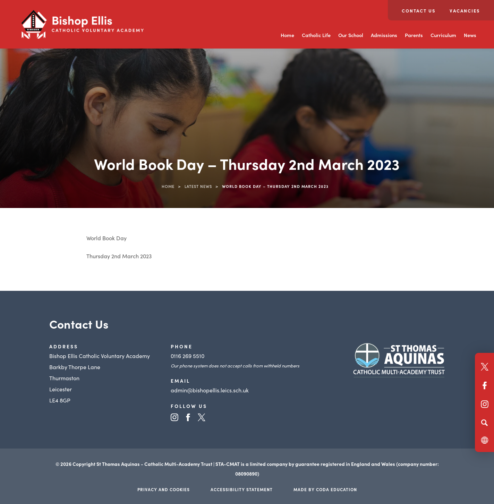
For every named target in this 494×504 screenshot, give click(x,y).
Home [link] (168, 186)
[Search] (484, 422)
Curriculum (443, 35)
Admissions (384, 35)
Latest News (198, 186)
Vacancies (465, 10)
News (470, 35)
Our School (350, 35)
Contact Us (419, 10)
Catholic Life (316, 35)
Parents (414, 35)
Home (287, 35)
